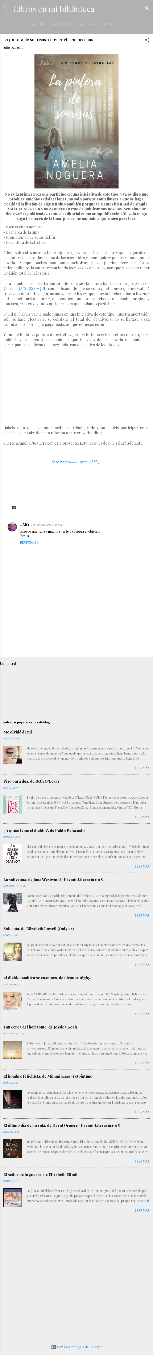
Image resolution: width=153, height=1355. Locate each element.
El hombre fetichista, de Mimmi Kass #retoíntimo (47, 1076)
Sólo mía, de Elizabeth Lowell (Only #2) (38, 928)
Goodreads (114, 24)
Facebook (87, 24)
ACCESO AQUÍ (32, 288)
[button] (147, 40)
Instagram (61, 24)
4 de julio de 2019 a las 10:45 (47, 524)
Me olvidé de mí (17, 732)
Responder (29, 542)
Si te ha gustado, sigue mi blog (76, 461)
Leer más (142, 768)
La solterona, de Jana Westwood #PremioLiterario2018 (53, 879)
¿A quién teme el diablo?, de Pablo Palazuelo (44, 830)
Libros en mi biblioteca (53, 8)
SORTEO (10, 432)
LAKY (24, 524)
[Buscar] (147, 8)
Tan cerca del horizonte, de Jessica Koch (40, 1027)
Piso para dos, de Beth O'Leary (31, 781)
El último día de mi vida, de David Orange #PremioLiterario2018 (61, 1125)
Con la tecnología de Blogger (76, 1347)
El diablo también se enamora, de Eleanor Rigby (46, 977)
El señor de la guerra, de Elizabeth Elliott (40, 1174)
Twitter (36, 24)
